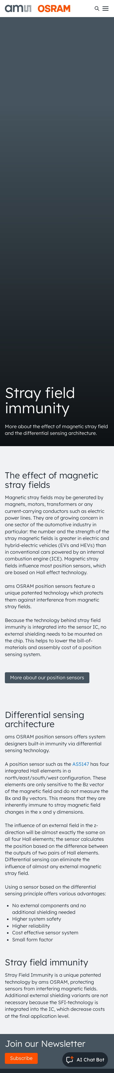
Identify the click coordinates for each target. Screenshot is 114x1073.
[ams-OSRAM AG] (37, 8)
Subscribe (21, 1058)
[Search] (97, 8)
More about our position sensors (47, 677)
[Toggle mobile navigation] (105, 8)
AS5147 (80, 764)
